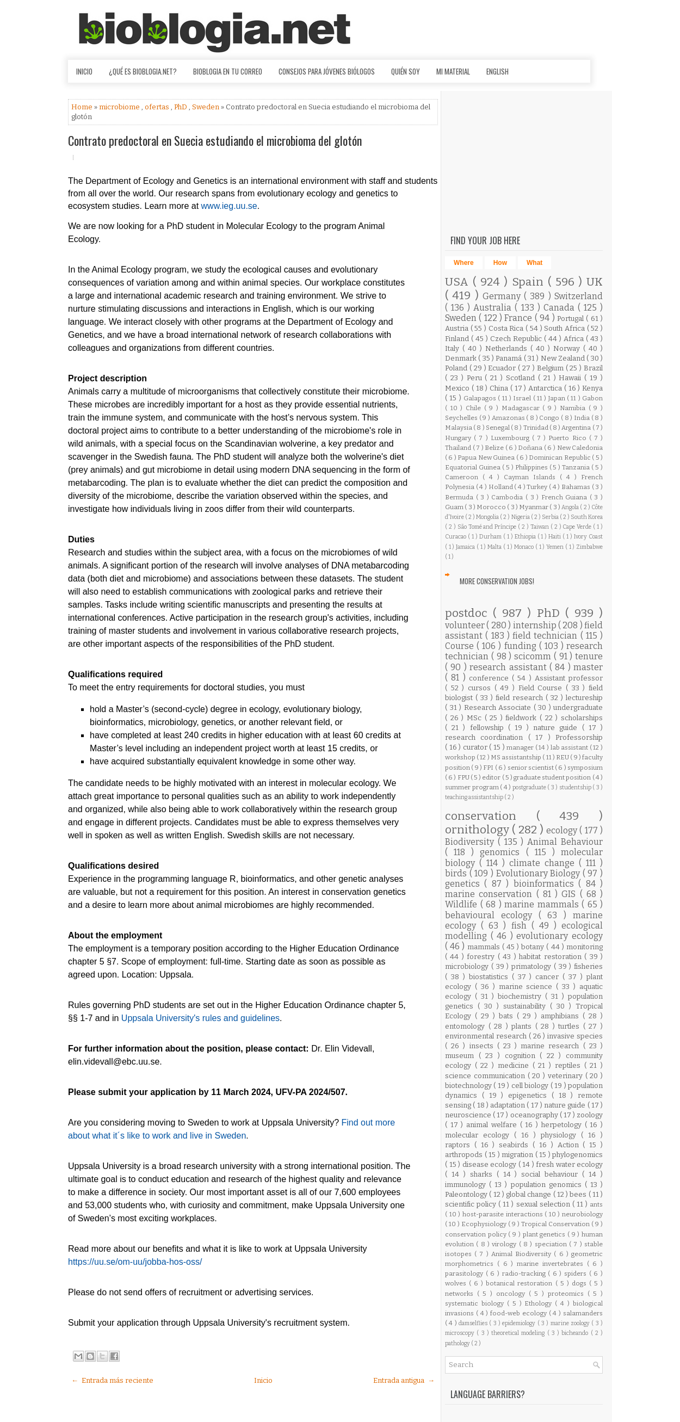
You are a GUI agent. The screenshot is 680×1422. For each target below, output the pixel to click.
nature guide (557, 728)
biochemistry (521, 996)
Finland (458, 339)
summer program (472, 787)
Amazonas (509, 418)
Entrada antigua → (404, 1380)
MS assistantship (516, 757)
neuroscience (469, 1115)
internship (535, 625)
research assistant (509, 667)
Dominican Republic (560, 457)
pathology (458, 1343)
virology (505, 1244)
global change (529, 1194)
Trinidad (536, 427)
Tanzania (576, 467)
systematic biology (476, 1303)
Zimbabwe (589, 547)
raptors (459, 1145)
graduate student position (553, 777)
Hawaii (571, 378)
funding (521, 646)
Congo (550, 418)
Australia (494, 307)
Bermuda (460, 497)
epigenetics (530, 1095)
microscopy (461, 1333)
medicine (515, 1065)
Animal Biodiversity (522, 1254)
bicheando (575, 1333)
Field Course (542, 688)
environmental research (487, 1036)
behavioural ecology (492, 915)
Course (461, 646)
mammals (484, 947)
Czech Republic (517, 339)
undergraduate (578, 707)
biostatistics (490, 977)
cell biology (531, 1085)
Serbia (551, 517)
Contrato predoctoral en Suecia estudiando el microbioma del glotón (215, 140)
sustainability (526, 1006)
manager (520, 747)
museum (462, 1056)
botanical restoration (520, 1283)
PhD (181, 107)
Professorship (579, 737)
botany (533, 947)
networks (461, 1293)
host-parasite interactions (503, 1214)
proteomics (568, 1293)
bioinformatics (546, 884)
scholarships (582, 718)
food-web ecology (519, 1313)
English (497, 71)
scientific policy (471, 1204)
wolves (457, 1283)
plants (523, 1026)
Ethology (539, 1303)
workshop (461, 757)
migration (518, 1155)
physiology (561, 1135)
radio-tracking (525, 1273)
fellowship (489, 728)
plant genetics (545, 1234)
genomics (503, 852)
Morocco (492, 507)
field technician (546, 635)
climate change (544, 863)
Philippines (532, 467)
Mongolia (488, 517)
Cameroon (464, 477)
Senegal (498, 427)
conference (490, 678)
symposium (585, 767)
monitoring (584, 947)
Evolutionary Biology (539, 873)
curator (476, 747)
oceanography (535, 1115)
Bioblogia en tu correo (227, 71)
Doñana (531, 448)
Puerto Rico (568, 438)
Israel (523, 398)
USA (459, 282)
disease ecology (490, 1164)
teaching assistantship (474, 797)
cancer (548, 977)
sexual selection (544, 1204)
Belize (495, 448)
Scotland (522, 378)
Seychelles (462, 418)
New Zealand (564, 358)
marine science (528, 986)
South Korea (587, 517)
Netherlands (507, 348)
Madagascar (522, 408)
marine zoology (571, 1323)
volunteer (465, 625)
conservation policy (476, 1234)
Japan (557, 398)
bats (508, 1016)
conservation (490, 816)
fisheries (588, 966)
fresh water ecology (569, 1164)
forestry (482, 957)
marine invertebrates (552, 1264)
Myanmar (534, 507)
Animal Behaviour (565, 842)
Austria (458, 328)
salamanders (583, 1313)
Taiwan (540, 526)
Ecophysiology (484, 1224)
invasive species (575, 1036)
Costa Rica (507, 328)
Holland (502, 487)
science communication (486, 1076)
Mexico (458, 388)
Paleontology (467, 1194)
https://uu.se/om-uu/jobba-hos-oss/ (135, 1261)
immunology (467, 1184)
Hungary (459, 438)
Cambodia (508, 497)
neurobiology (582, 1214)
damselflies (474, 1323)
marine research (552, 1046)
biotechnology (469, 1085)
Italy (453, 348)
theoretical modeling (519, 1333)
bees (579, 1194)
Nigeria (521, 517)
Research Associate (499, 707)
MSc (476, 718)
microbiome (120, 107)
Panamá (509, 358)
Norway (568, 348)
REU (563, 757)
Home (82, 107)
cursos (481, 688)
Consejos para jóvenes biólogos (327, 71)
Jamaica (466, 547)
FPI (488, 767)
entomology (467, 1026)
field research (521, 698)
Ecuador (503, 368)
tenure (589, 656)
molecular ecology (479, 1135)
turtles (570, 1026)
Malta (495, 547)
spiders (576, 1273)
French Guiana (565, 497)
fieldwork (522, 718)
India (582, 418)
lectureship (584, 698)
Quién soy (405, 71)
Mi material (453, 71)
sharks (483, 1174)
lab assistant (570, 747)
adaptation (508, 1105)
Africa (575, 339)
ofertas (158, 107)
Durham (491, 536)
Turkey (538, 487)
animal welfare (493, 1125)
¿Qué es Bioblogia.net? (143, 71)
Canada (560, 307)
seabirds (516, 1145)
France (519, 318)
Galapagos (480, 398)
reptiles (569, 1065)
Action (570, 1145)
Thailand (459, 448)
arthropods (465, 1155)
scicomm (534, 656)
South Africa (565, 328)
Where (464, 263)
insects (483, 1046)
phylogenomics (577, 1155)
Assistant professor (569, 678)
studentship (576, 787)
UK (594, 282)
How (500, 263)
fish (521, 925)
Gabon (592, 398)
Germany (503, 296)
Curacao (456, 536)
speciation (552, 1244)
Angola (570, 507)
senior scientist (531, 767)
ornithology (478, 830)
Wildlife (462, 904)
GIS (570, 894)
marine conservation (490, 894)
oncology (512, 1293)
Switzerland (578, 296)
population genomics (548, 1184)
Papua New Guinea (487, 457)
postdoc (469, 613)
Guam (455, 507)
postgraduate (530, 787)
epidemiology (519, 1323)
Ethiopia (526, 536)
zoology (590, 1115)
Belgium (551, 368)
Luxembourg (511, 438)
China (500, 388)
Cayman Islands (532, 477)
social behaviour (551, 1174)
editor (492, 777)
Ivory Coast (588, 536)
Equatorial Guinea (473, 467)
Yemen (555, 547)
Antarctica (546, 388)
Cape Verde (577, 526)
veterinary (566, 1076)
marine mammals (543, 904)
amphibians (562, 1016)
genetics (464, 884)
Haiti (555, 536)
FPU (464, 777)
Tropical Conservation (556, 1224)
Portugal (571, 318)
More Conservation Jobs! (497, 581)
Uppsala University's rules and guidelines (200, 1018)
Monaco (524, 547)
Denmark (461, 358)
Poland (457, 368)
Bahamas (576, 487)
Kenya (592, 388)
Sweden (206, 107)
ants (596, 1204)
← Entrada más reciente (112, 1380)
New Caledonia (580, 448)
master (588, 667)
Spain (530, 282)
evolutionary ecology (559, 936)
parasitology (465, 1273)
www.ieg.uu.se (229, 206)
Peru (476, 378)
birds (457, 873)
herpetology (563, 1125)
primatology (532, 966)
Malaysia (459, 427)
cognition (522, 1056)
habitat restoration (551, 957)
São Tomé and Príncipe (488, 526)
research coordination (486, 737)
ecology (562, 830)
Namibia (574, 408)
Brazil (593, 368)
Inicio (84, 71)
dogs (580, 1283)
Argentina (576, 427)
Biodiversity (471, 842)
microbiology (468, 966)
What (534, 263)
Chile (475, 408)
